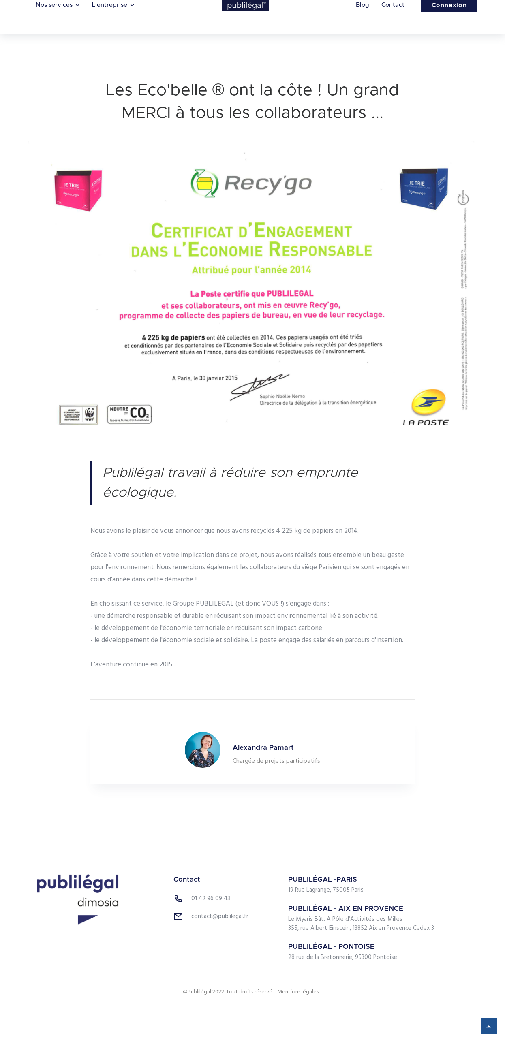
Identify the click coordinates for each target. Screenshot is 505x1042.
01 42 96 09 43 (210, 898)
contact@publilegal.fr (219, 916)
